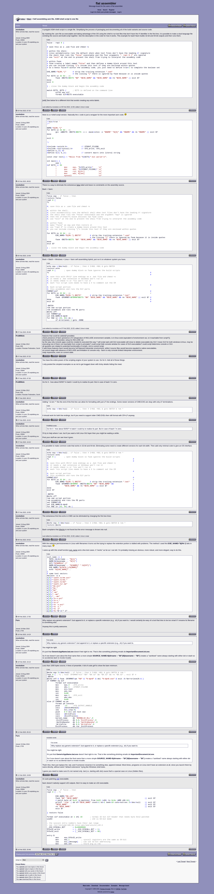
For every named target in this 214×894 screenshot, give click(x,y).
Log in (119, 12)
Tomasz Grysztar (105, 889)
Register (111, 10)
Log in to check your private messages (103, 12)
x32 (57, 779)
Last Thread (181, 861)
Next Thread (191, 861)
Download (94, 885)
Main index (86, 885)
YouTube (123, 889)
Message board (124, 885)
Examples (114, 885)
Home (99, 10)
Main (29, 19)
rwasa (112, 892)
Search (105, 10)
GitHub (118, 889)
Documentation (105, 885)
